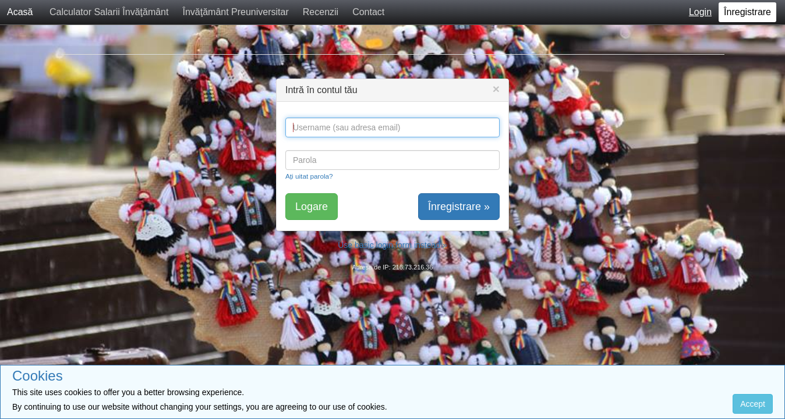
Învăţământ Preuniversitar (235, 12)
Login (700, 12)
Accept (752, 404)
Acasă (20, 12)
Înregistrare (747, 12)
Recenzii (320, 12)
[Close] (496, 89)
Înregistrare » (459, 206)
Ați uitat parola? (309, 176)
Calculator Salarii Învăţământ (109, 12)
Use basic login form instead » (392, 245)
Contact (368, 12)
